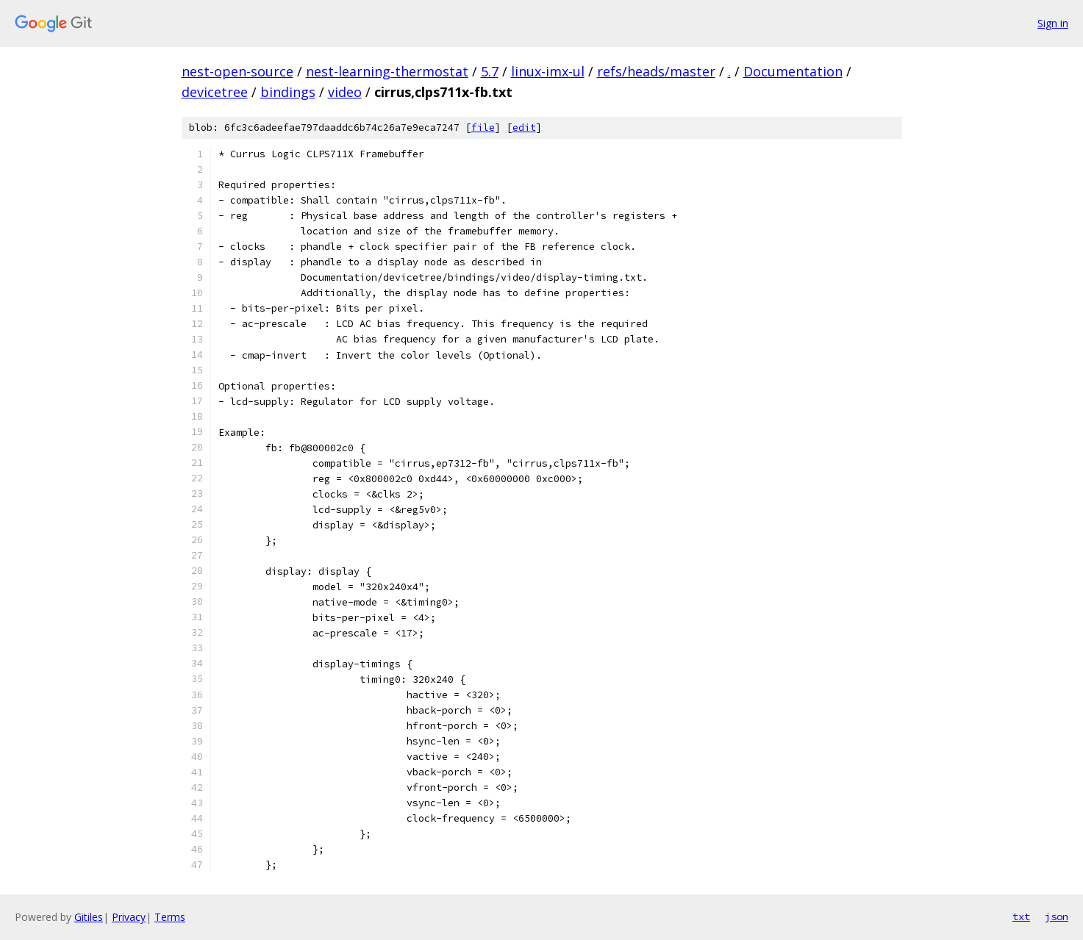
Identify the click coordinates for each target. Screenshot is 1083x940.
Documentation (793, 71)
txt (1021, 916)
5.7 (489, 71)
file (483, 127)
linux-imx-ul (548, 71)
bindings (287, 92)
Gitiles (88, 917)
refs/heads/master (656, 71)
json (1056, 916)
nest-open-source (237, 71)
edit (524, 127)
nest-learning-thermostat (387, 71)
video (345, 92)
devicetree (215, 92)
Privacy (129, 917)
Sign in (1052, 23)
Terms (169, 917)
